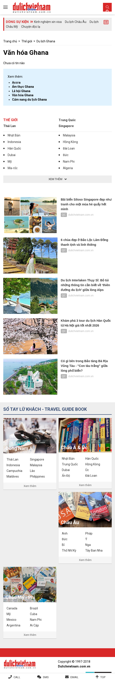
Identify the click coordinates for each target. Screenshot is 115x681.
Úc (87, 470)
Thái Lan (9, 126)
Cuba (33, 614)
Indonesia (14, 142)
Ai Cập (34, 625)
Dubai (12, 155)
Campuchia (14, 471)
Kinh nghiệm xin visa (48, 22)
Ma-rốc (12, 168)
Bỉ (63, 545)
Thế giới (26, 41)
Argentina (13, 625)
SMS (46, 677)
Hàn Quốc (14, 148)
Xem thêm (30, 486)
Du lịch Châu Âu (75, 22)
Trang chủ (10, 41)
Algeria (68, 168)
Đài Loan (69, 148)
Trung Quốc (67, 120)
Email (74, 677)
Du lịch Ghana (46, 41)
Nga (88, 545)
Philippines (37, 476)
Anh (65, 533)
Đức (65, 155)
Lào (32, 471)
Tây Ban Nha (94, 550)
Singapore (66, 126)
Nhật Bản (14, 135)
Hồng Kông (70, 142)
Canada (12, 608)
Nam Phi (69, 161)
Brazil (34, 608)
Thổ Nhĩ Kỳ (69, 550)
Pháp (88, 533)
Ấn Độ (66, 475)
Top (102, 677)
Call (17, 677)
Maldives (13, 476)
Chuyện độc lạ (30, 26)
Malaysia (69, 135)
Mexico (11, 619)
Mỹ (10, 161)
